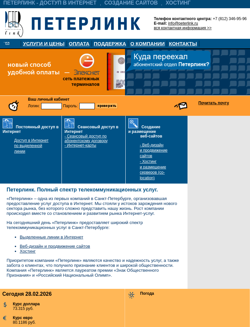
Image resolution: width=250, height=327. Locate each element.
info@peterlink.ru (183, 23)
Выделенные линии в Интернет (51, 237)
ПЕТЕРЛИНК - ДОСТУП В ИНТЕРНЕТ (49, 3)
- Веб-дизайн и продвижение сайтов (153, 151)
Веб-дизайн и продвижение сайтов (55, 246)
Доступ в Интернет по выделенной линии (31, 146)
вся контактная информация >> (183, 28)
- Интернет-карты (80, 145)
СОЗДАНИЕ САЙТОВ (131, 3)
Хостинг (28, 251)
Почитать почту (213, 103)
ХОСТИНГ (178, 3)
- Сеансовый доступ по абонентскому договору (86, 138)
